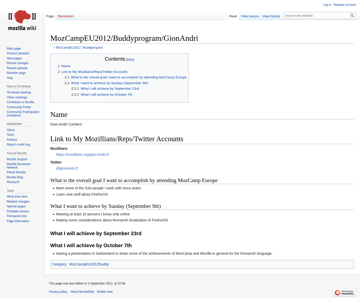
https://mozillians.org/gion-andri (81, 155)
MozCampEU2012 (68, 47)
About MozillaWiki (82, 291)
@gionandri (65, 168)
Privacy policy (58, 291)
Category (59, 264)
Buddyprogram (93, 47)
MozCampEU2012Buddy (89, 264)
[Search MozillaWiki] (320, 15)
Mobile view (105, 291)
